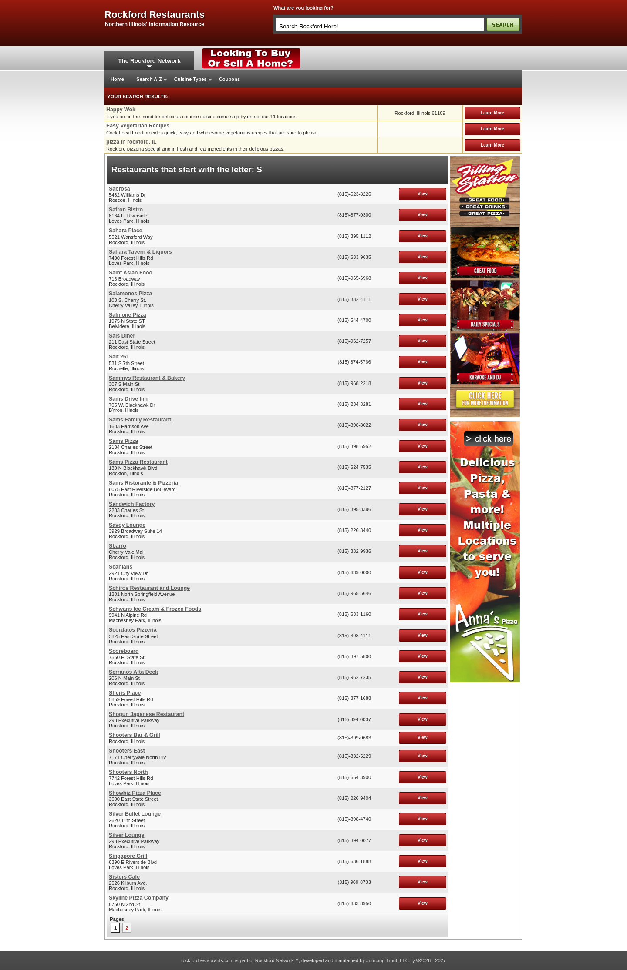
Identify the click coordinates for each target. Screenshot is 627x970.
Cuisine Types (190, 79)
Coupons (229, 79)
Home (117, 79)
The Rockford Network (149, 60)
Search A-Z (149, 79)
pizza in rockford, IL (131, 142)
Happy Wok (120, 110)
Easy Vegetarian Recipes (137, 126)
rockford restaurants (154, 14)
